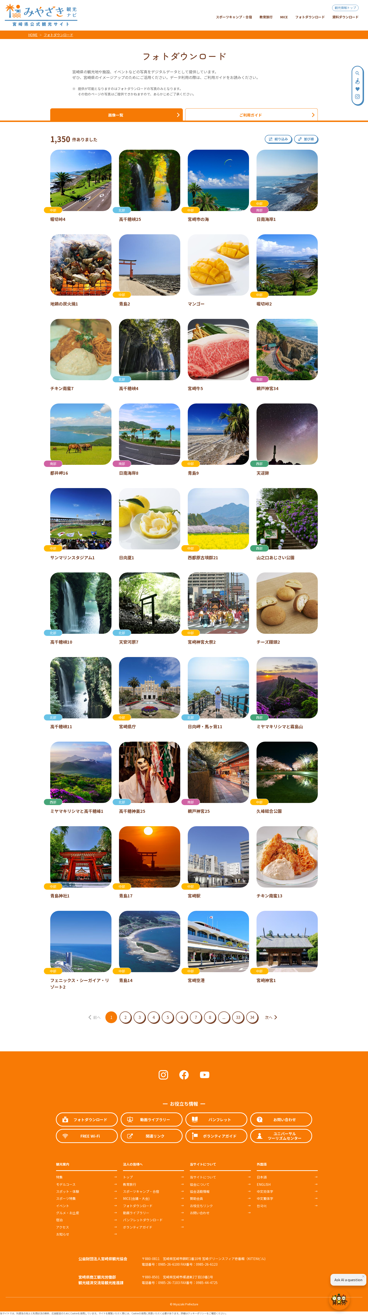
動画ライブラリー (136, 1212)
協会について (200, 1184)
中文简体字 (265, 1191)
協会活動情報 (200, 1191)
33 (238, 1017)
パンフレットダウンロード (143, 1219)
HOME (33, 34)
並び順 (309, 139)
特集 (59, 1177)
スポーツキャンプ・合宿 (141, 1191)
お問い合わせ (200, 1212)
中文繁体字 (265, 1198)
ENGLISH (264, 1184)
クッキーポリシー (197, 1313)
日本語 (262, 1177)
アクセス (62, 1227)
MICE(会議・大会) (136, 1198)
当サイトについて (203, 1177)
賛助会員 (196, 1198)
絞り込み (281, 139)
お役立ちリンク (201, 1205)
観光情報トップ (345, 7)
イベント (62, 1205)
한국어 (262, 1205)
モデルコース (66, 1184)
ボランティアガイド (137, 1227)
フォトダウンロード (58, 34)
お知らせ (62, 1234)
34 (252, 1017)
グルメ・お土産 (67, 1212)
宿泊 (59, 1219)
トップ (128, 1177)
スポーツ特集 (66, 1198)
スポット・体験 (67, 1191)
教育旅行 (129, 1184)
